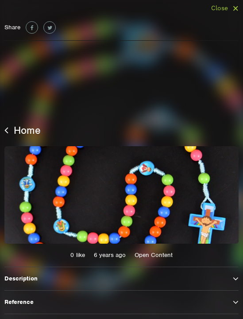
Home (22, 130)
